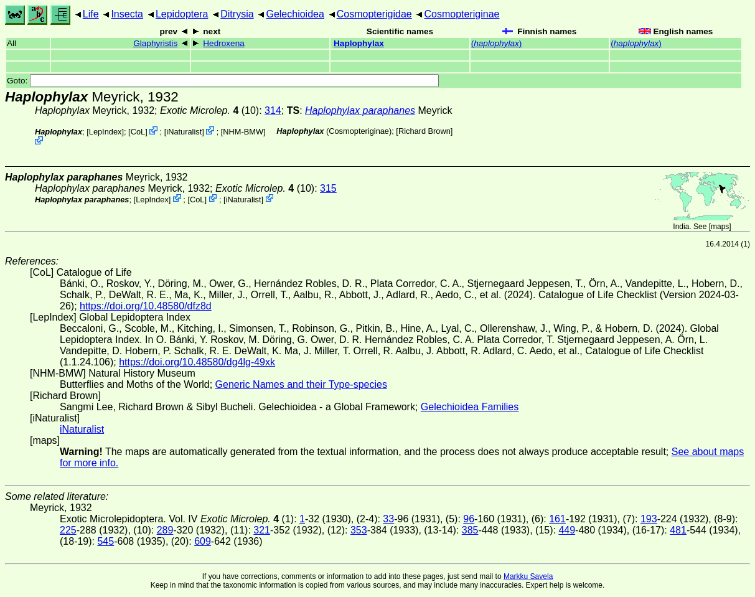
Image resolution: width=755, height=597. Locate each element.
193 (648, 519)
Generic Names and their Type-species (301, 384)
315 (328, 188)
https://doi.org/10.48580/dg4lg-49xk (197, 362)
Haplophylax (359, 43)
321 (261, 530)
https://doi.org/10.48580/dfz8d (146, 306)
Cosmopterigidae (374, 14)
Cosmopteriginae (462, 14)
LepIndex (105, 131)
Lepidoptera (182, 14)
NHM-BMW (243, 131)
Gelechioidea (295, 14)
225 (68, 530)
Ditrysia (236, 14)
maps (720, 226)
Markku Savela (528, 576)
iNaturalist (184, 131)
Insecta (127, 14)
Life (91, 14)
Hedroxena (224, 43)
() (496, 43)
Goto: (223, 80)
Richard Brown (424, 131)
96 (468, 519)
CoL (138, 131)
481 (678, 530)
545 (105, 541)
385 (470, 530)
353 (358, 530)
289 (165, 530)
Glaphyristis (155, 43)
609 (202, 541)
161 (557, 519)
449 (566, 530)
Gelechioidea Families (469, 407)
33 (388, 519)
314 (273, 110)
